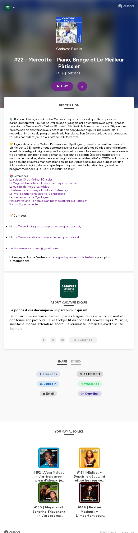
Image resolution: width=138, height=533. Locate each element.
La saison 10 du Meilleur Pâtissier (30, 179)
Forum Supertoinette (23, 204)
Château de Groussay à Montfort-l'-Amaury (38, 190)
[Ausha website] (126, 6)
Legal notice (127, 526)
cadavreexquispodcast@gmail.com (33, 248)
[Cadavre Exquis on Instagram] (62, 334)
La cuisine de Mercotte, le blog (29, 186)
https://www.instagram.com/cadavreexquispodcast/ (45, 226)
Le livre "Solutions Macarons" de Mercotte (37, 194)
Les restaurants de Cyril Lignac (29, 197)
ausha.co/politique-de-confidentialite (71, 257)
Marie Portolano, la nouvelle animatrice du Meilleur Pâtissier (48, 201)
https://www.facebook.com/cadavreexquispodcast (44, 237)
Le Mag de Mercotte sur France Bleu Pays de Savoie (43, 183)
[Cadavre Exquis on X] (53, 334)
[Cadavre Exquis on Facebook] (44, 334)
